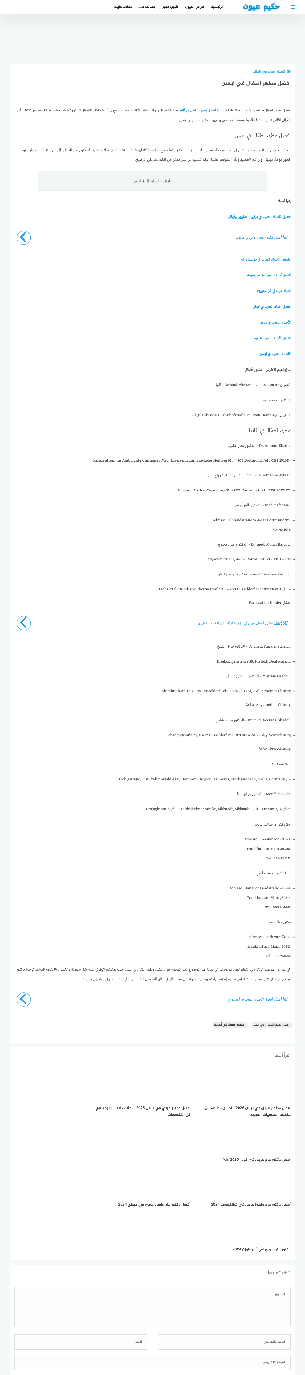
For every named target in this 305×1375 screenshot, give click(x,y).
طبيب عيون (170, 7)
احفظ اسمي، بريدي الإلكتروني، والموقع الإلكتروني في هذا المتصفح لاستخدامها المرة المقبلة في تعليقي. (211, 1286)
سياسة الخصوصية (168, 1346)
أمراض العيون (194, 7)
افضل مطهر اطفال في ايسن (270, 1023)
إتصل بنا (194, 1346)
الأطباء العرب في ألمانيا (271, 71)
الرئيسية (217, 7)
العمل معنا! (141, 1346)
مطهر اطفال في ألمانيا (229, 1023)
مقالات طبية (123, 7)
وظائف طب (146, 7)
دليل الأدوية (118, 1346)
